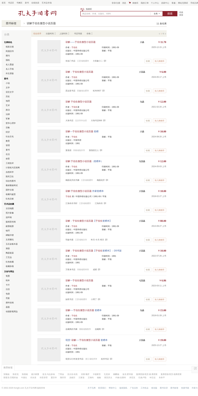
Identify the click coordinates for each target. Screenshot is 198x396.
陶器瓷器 (10, 253)
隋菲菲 (63, 377)
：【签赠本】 (89, 220)
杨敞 (99, 377)
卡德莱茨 (97, 374)
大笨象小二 (98, 61)
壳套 (8, 298)
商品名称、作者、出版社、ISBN (96, 14)
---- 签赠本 (84, 310)
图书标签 (11, 23)
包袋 (8, 294)
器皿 (8, 307)
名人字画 (10, 69)
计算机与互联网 (13, 167)
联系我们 (102, 388)
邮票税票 (10, 226)
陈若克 (16, 374)
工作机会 (144, 388)
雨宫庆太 (108, 377)
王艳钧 (91, 377)
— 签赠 (82, 131)
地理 (8, 101)
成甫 (95, 269)
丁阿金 (61, 374)
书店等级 (78, 33)
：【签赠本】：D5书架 (94, 250)
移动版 (154, 388)
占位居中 (37, 13)
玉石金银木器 (12, 244)
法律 (8, 114)
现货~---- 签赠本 (87, 340)
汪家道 (81, 377)
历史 (8, 96)
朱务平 (162, 377)
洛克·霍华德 (127, 374)
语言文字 (10, 92)
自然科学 (10, 172)
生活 (8, 154)
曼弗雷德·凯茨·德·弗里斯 (146, 374)
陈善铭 (25, 374)
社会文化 (10, 136)
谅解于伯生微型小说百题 (41, 23)
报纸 (8, 60)
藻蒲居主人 (94, 150)
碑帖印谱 (10, 235)
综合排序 (37, 33)
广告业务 (134, 388)
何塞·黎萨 (85, 374)
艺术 (8, 105)
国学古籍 (10, 190)
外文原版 (10, 73)
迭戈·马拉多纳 (48, 374)
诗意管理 (44, 377)
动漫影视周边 (12, 311)
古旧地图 (10, 208)
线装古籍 (10, 47)
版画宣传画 (11, 222)
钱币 (8, 231)
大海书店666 (96, 120)
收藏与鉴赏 (11, 194)
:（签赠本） (84, 161)
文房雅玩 (10, 239)
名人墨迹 (10, 64)
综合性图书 (11, 181)
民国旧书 (10, 51)
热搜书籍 (185, 388)
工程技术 (10, 163)
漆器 (8, 248)
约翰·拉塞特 (121, 377)
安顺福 (6, 374)
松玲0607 (97, 91)
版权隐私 (123, 388)
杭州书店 (105, 359)
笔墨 (8, 276)
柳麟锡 (116, 374)
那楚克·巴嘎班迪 (10, 377)
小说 (8, 83)
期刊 (8, 56)
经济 (8, 132)
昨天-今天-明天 (97, 240)
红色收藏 (10, 262)
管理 (8, 145)
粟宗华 (54, 377)
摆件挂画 (10, 302)
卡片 (8, 285)
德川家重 (35, 374)
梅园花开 (101, 180)
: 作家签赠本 (85, 191)
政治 (8, 110)
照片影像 (10, 213)
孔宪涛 (107, 374)
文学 (8, 87)
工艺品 (9, 257)
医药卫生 (10, 176)
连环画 (9, 217)
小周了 (94, 299)
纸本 (8, 280)
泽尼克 (132, 377)
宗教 (8, 127)
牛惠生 (24, 377)
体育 (8, 159)
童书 (8, 150)
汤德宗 (72, 377)
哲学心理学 (11, 123)
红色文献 (10, 199)
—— (81, 42)
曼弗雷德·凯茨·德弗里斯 (171, 374)
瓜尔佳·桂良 (72, 374)
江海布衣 (99, 203)
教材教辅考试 (12, 185)
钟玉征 (153, 377)
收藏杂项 (10, 266)
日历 (8, 289)
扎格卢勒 (142, 377)
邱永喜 (33, 377)
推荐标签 (8, 367)
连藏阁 (98, 329)
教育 (8, 141)
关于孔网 (92, 388)
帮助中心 (113, 388)
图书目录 (164, 388)
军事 (8, 119)
